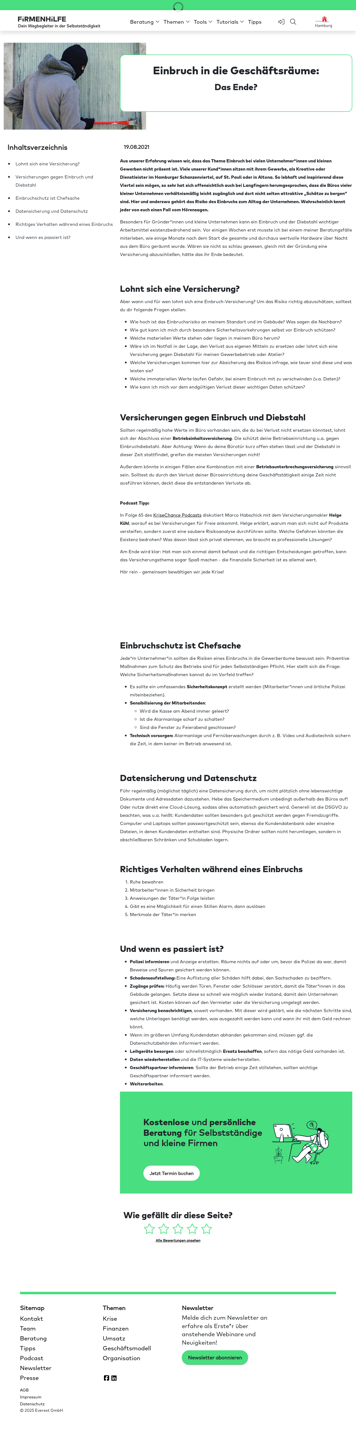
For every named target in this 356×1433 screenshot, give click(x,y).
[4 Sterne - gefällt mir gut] (193, 1230)
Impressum (30, 1396)
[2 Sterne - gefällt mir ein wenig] (164, 1230)
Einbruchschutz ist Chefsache (48, 198)
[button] (145, 22)
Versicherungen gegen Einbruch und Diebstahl (54, 181)
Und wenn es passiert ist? (43, 237)
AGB (24, 1390)
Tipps (254, 21)
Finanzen (116, 1328)
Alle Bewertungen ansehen (178, 1240)
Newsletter (35, 1367)
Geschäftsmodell (127, 1348)
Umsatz (114, 1338)
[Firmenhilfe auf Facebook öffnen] (107, 1377)
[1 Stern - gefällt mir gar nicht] (150, 1230)
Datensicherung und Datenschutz (52, 211)
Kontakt (31, 1318)
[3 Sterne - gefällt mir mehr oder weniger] (179, 1230)
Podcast (31, 1358)
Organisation (121, 1358)
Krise (110, 1318)
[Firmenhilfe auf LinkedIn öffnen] (114, 1377)
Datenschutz (32, 1403)
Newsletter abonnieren (215, 1357)
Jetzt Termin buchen (172, 1173)
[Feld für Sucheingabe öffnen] (293, 22)
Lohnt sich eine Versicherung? (48, 163)
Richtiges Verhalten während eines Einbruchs (64, 224)
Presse (29, 1377)
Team (28, 1328)
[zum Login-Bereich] (281, 22)
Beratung (33, 1338)
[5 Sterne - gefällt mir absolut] (206, 1230)
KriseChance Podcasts (177, 515)
